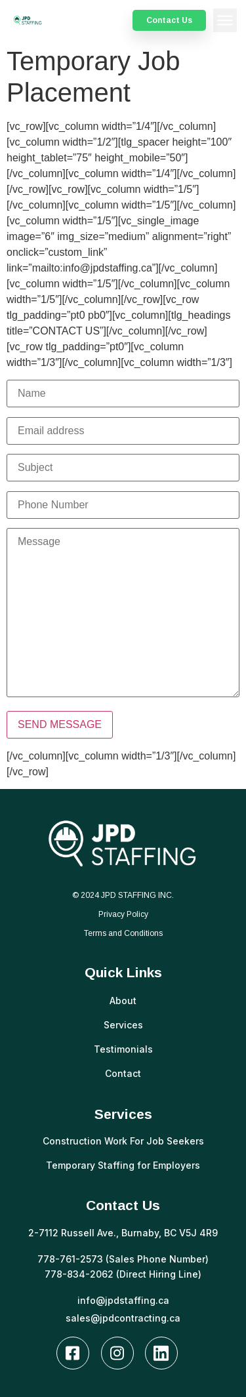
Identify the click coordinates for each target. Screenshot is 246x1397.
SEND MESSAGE (60, 724)
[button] (225, 20)
